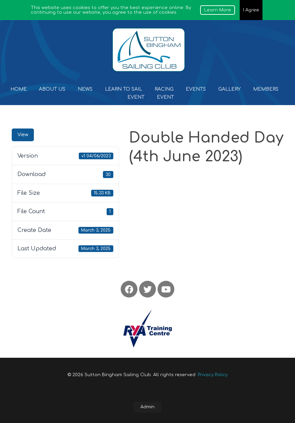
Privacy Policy (213, 374)
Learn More (217, 10)
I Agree (251, 10)
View (22, 134)
